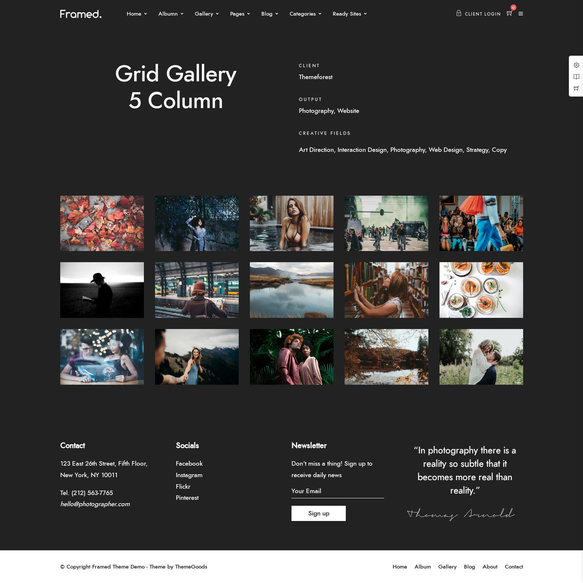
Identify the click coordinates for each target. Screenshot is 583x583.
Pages (237, 14)
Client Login (478, 14)
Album (423, 567)
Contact (514, 567)
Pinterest (187, 498)
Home (134, 14)
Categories (303, 14)
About (490, 567)
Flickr (183, 486)
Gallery (204, 14)
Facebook (189, 463)
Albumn (168, 14)
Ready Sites (347, 14)
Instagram (189, 475)
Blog (267, 14)
